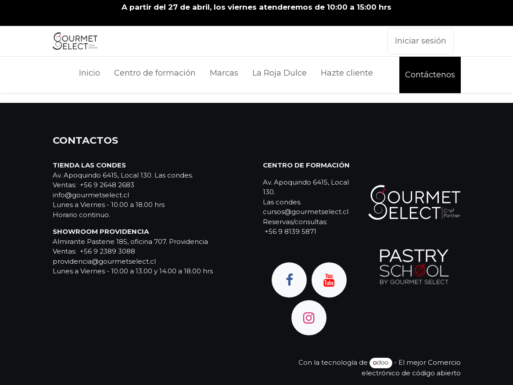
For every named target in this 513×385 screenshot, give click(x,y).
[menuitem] (89, 75)
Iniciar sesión (420, 41)
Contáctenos (430, 75)
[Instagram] (308, 317)
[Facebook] (289, 280)
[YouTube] (329, 280)
